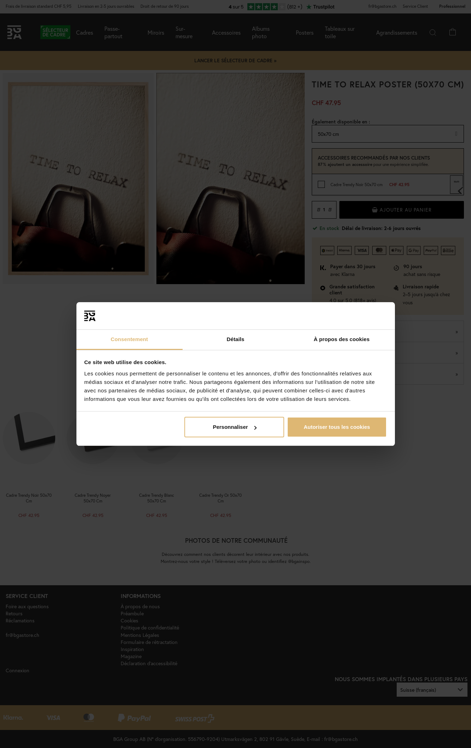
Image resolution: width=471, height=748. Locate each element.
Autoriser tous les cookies (337, 427)
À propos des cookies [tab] (342, 339)
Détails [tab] (236, 339)
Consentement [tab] (129, 339)
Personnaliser (234, 427)
